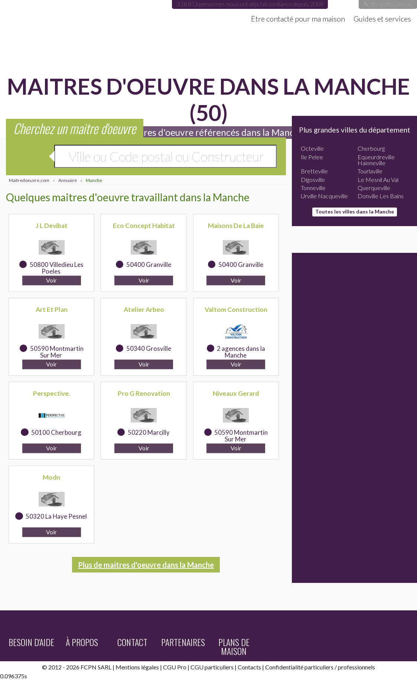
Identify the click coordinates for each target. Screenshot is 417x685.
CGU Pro (174, 667)
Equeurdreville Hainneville (376, 159)
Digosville (313, 179)
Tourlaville (370, 170)
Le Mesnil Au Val (378, 179)
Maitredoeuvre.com (74, 13)
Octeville (312, 148)
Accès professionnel (388, 3)
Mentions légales (137, 667)
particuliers (318, 667)
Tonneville (313, 187)
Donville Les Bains (381, 195)
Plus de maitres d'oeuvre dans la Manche (146, 564)
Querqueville (374, 187)
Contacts (249, 667)
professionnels (356, 667)
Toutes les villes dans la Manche (354, 211)
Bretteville (314, 170)
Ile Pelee (312, 156)
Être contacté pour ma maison (298, 18)
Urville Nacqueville (324, 195)
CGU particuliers (212, 667)
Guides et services (382, 18)
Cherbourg (371, 148)
